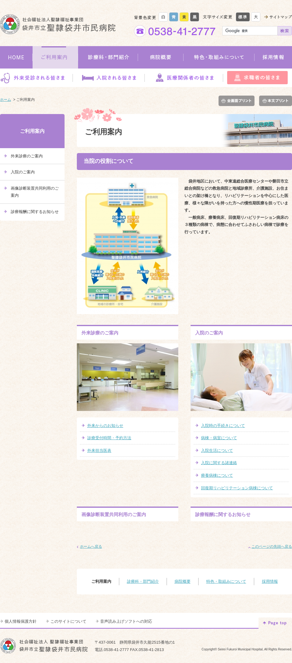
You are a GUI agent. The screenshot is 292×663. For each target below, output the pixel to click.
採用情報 (273, 57)
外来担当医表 (99, 450)
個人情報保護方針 (21, 621)
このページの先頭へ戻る (271, 546)
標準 (243, 17)
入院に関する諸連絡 (219, 462)
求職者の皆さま (257, 78)
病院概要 (160, 57)
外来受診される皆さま (36, 78)
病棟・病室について (219, 438)
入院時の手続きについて (223, 425)
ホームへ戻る (91, 546)
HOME (16, 57)
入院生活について (217, 450)
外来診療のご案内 (99, 332)
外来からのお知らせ (105, 425)
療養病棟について (217, 475)
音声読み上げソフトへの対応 (126, 621)
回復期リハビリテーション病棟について (237, 488)
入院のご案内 (209, 332)
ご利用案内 (55, 57)
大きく (255, 17)
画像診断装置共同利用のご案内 (113, 514)
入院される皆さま (108, 78)
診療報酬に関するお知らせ (223, 514)
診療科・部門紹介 (108, 57)
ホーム (5, 99)
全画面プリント (238, 101)
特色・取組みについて (219, 57)
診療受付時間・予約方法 (109, 438)
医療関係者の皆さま (183, 78)
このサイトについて (68, 621)
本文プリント (274, 101)
